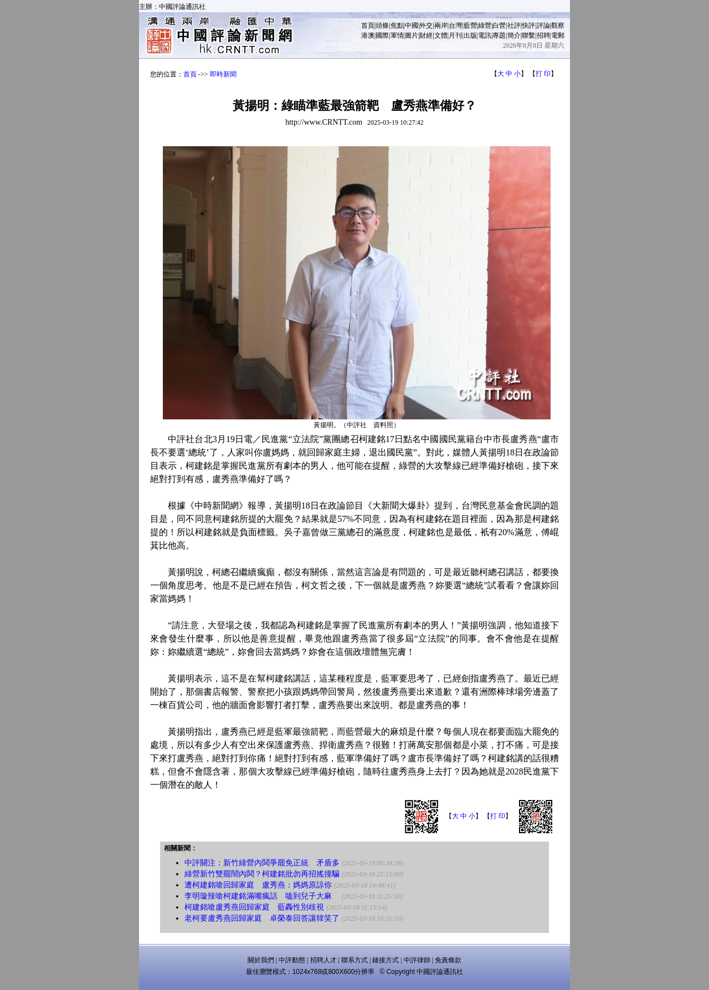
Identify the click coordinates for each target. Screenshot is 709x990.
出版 (470, 35)
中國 (411, 25)
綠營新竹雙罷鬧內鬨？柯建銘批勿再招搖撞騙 (262, 874)
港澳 (367, 35)
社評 (514, 25)
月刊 (455, 35)
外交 (426, 25)
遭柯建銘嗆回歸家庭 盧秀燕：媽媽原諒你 (258, 885)
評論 (543, 25)
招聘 (543, 35)
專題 (499, 35)
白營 (499, 25)
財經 (426, 35)
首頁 (367, 25)
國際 (382, 35)
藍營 (470, 25)
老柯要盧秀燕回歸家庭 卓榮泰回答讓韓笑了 (262, 918)
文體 (441, 35)
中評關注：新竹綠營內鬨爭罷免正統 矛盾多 (262, 863)
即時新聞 (223, 74)
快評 (528, 25)
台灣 (455, 25)
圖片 (411, 35)
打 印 (543, 74)
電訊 (484, 35)
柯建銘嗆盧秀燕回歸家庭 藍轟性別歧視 (254, 907)
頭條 (382, 25)
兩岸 (441, 25)
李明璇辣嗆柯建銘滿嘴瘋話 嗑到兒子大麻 (262, 896)
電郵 (557, 35)
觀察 (557, 25)
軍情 (397, 35)
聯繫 (528, 35)
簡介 (514, 35)
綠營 (484, 25)
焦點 (397, 25)
